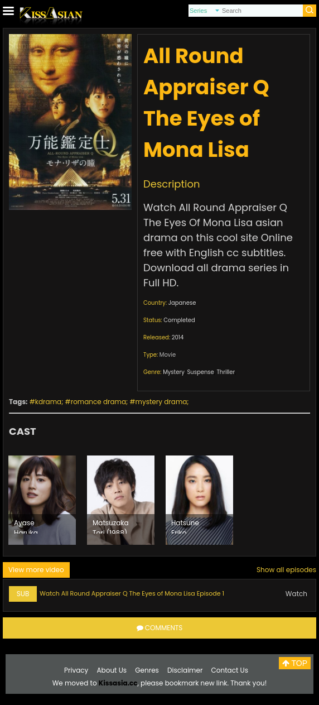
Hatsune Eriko (185, 526)
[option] (42, 500)
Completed (179, 320)
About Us (112, 670)
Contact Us (229, 670)
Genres (147, 670)
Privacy (76, 670)
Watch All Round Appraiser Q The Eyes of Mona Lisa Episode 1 (132, 593)
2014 (178, 337)
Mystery (174, 372)
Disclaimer (184, 670)
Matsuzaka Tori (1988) (111, 526)
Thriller (225, 372)
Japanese (182, 303)
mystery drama (161, 401)
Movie (168, 355)
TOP (294, 663)
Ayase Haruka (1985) (26, 526)
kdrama (48, 401)
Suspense (200, 372)
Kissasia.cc (118, 683)
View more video (36, 569)
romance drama (98, 401)
